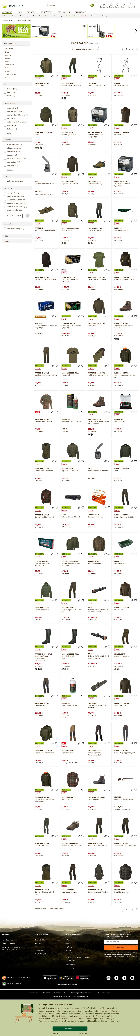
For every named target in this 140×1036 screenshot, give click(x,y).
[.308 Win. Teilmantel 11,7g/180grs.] (109, 125)
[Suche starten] (92, 5)
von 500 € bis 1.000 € (16, 200)
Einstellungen (82, 1033)
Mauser (7, 58)
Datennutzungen (45, 1011)
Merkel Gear (9, 65)
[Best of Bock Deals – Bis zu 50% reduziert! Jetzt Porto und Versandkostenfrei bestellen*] (72, 31)
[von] (7, 216)
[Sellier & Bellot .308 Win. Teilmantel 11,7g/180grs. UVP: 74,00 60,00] (44, 31)
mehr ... (9, 133)
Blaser (7, 52)
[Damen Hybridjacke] (82, 125)
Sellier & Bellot (10, 74)
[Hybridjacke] (56, 76)
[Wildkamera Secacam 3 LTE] (56, 174)
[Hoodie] (56, 125)
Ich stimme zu (70, 1028)
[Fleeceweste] (135, 125)
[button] (84, 26)
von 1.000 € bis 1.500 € (17, 203)
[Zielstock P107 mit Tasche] (109, 76)
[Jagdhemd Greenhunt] (82, 174)
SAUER (7, 71)
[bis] (19, 216)
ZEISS (7, 77)
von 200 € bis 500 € (15, 196)
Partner (54, 1008)
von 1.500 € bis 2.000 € (17, 207)
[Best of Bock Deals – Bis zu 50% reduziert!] (16, 31)
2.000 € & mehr (14, 210)
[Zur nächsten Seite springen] (137, 49)
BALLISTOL (9, 49)
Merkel (7, 61)
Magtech (8, 55)
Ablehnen (56, 1033)
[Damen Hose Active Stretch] (82, 76)
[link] (111, 5)
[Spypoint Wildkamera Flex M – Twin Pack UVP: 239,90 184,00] (101, 31)
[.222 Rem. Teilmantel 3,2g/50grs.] (135, 174)
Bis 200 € (13, 193)
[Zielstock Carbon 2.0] (135, 76)
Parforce (8, 68)
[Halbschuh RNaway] (109, 174)
